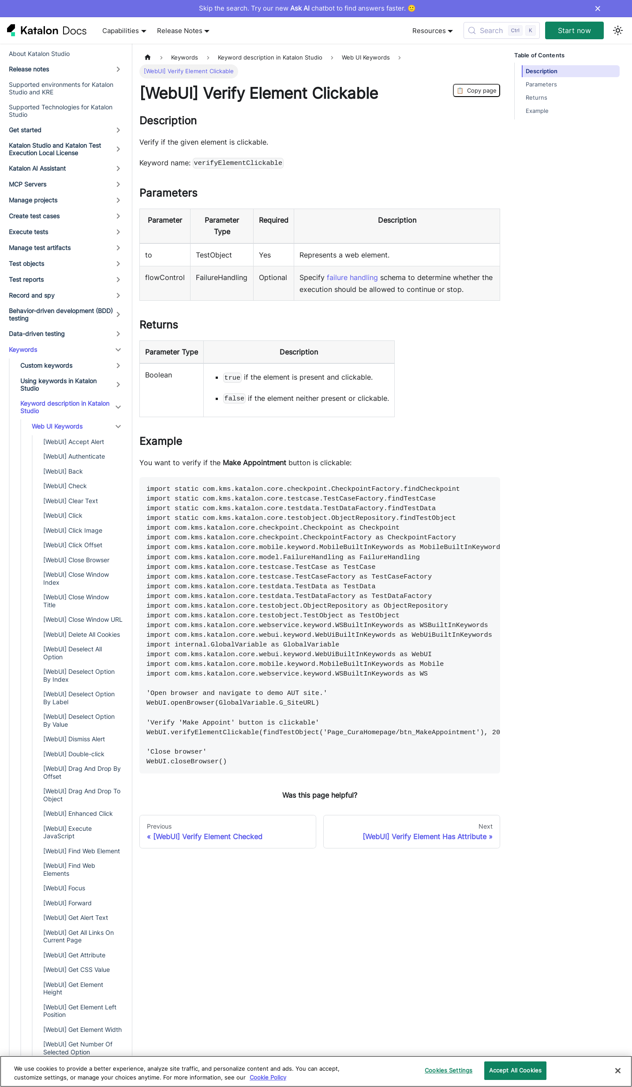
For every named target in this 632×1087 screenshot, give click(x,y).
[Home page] (147, 57)
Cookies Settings (448, 1070)
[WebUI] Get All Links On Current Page (78, 936)
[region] (316, 1071)
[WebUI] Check (65, 485)
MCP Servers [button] (27, 184)
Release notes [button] (29, 69)
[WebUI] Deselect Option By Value (79, 720)
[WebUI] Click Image (72, 530)
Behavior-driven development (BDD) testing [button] (61, 314)
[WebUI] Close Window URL (83, 619)
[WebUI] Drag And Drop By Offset (82, 772)
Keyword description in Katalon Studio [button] (64, 407)
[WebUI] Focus (64, 888)
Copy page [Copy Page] (476, 90)
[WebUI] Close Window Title (76, 601)
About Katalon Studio (39, 53)
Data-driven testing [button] (37, 333)
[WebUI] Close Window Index (76, 578)
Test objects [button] (26, 263)
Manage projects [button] (33, 200)
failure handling (352, 277)
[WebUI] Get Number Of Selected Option (77, 1048)
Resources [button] (429, 30)
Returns (536, 97)
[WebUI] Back (63, 471)
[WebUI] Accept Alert (73, 441)
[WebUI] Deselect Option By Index (79, 675)
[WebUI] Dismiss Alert (74, 739)
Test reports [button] (26, 279)
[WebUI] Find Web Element (81, 851)
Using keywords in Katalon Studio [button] (58, 384)
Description (541, 71)
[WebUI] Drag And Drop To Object (81, 795)
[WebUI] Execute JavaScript (67, 832)
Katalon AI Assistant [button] (37, 168)
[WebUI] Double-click (74, 754)
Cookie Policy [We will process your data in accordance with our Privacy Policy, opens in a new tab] (268, 1077)
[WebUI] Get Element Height (73, 988)
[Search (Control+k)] (502, 30)
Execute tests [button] (28, 231)
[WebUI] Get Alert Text (75, 917)
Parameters (541, 84)
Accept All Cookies (515, 1070)
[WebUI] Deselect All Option (72, 653)
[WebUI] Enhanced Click (78, 813)
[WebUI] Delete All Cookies (81, 634)
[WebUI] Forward (67, 903)
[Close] (618, 1070)
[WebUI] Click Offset (72, 545)
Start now (574, 30)
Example (537, 111)
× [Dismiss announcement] (598, 8)
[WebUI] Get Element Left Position (79, 1011)
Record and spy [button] (32, 295)
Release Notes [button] (179, 30)
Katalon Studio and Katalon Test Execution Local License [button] (55, 149)
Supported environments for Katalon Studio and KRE (61, 88)
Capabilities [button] (120, 30)
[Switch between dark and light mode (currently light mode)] (618, 30)
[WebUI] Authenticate (74, 456)
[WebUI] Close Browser (76, 560)
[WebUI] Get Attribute (74, 955)
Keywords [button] (23, 349)
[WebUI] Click (62, 515)
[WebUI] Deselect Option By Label (79, 698)
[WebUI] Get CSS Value (76, 969)
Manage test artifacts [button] (40, 247)
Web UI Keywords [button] (57, 426)
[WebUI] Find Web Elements (69, 869)
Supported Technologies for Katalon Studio (60, 111)
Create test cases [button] (34, 216)
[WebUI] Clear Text (70, 500)
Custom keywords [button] (46, 365)
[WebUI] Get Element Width (82, 1029)
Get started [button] (25, 130)
